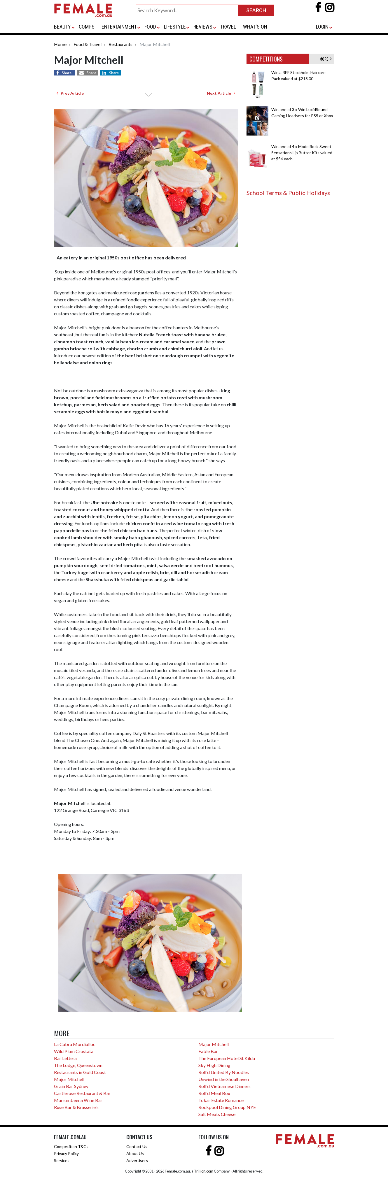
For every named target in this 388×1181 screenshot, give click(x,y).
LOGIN (322, 27)
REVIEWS (202, 27)
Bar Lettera (65, 1058)
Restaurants (120, 44)
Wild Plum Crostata (73, 1051)
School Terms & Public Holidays (288, 192)
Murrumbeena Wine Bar (78, 1100)
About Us (135, 1153)
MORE (325, 59)
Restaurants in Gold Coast (80, 1072)
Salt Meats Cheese (216, 1114)
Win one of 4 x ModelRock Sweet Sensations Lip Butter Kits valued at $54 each (301, 152)
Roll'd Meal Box (214, 1093)
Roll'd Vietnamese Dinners (224, 1086)
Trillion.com (203, 1171)
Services (61, 1160)
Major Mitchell (69, 1079)
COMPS (87, 27)
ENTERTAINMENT (119, 27)
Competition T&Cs (71, 1146)
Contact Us (136, 1146)
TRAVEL (228, 27)
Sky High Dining (214, 1065)
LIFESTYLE (175, 27)
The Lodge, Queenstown (78, 1065)
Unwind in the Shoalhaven (223, 1079)
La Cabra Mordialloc (74, 1044)
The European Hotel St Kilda (226, 1058)
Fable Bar (208, 1051)
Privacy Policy (66, 1153)
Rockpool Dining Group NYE (227, 1107)
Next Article (221, 93)
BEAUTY (62, 27)
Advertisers (137, 1160)
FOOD (150, 27)
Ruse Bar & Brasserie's (76, 1107)
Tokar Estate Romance (221, 1100)
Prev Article (70, 93)
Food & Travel (88, 44)
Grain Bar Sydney (71, 1086)
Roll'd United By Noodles (223, 1072)
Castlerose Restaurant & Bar (82, 1093)
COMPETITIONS (266, 59)
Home (60, 44)
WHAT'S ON (255, 27)
